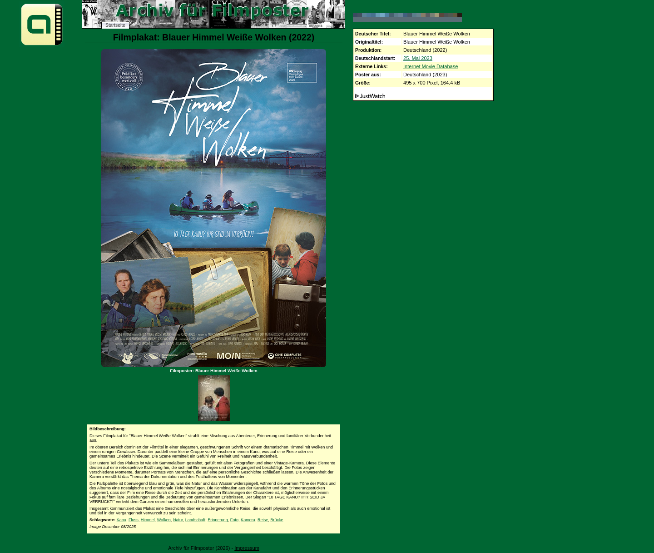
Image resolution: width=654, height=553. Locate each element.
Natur (178, 520)
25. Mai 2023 (417, 58)
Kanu (121, 520)
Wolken (164, 520)
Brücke (276, 520)
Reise (263, 520)
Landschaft (195, 520)
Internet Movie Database (430, 66)
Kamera (248, 520)
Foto (234, 520)
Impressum (246, 548)
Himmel (148, 520)
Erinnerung (218, 520)
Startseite (115, 25)
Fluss (134, 520)
